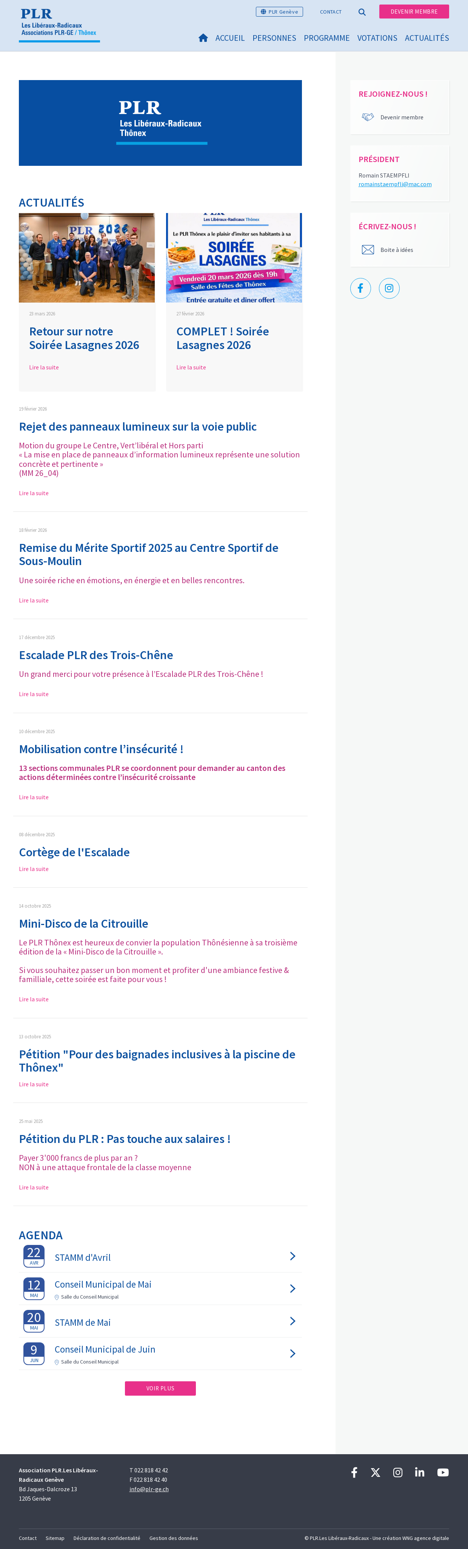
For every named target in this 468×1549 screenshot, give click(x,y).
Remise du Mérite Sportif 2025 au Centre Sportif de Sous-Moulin (149, 554)
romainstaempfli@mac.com (395, 184)
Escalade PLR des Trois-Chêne (96, 655)
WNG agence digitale (425, 1538)
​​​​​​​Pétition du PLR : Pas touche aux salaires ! (125, 1138)
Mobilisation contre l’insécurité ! (101, 749)
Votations (377, 37)
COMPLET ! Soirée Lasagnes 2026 (222, 338)
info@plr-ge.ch (149, 1489)
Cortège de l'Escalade (74, 852)
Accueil (230, 37)
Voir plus (160, 1388)
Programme (327, 37)
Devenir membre (414, 11)
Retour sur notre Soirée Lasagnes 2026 (84, 338)
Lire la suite (44, 367)
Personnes (274, 37)
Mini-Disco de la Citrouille (83, 923)
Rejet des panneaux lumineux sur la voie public (138, 426)
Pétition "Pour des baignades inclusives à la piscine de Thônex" (157, 1061)
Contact (331, 11)
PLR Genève (283, 11)
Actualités (427, 37)
